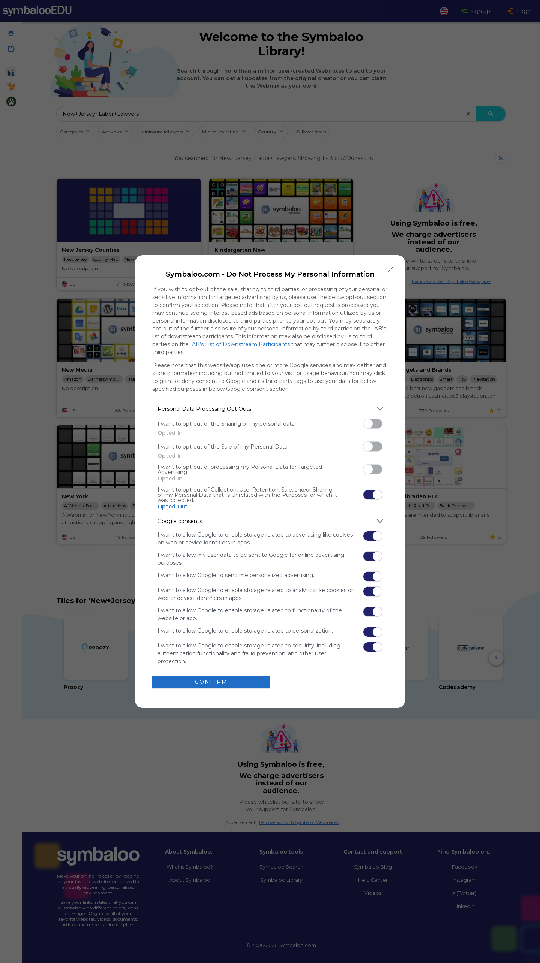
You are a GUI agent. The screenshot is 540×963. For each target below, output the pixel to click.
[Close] (390, 270)
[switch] (372, 424)
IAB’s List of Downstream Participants (240, 344)
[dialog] (270, 481)
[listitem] (270, 408)
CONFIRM (211, 682)
